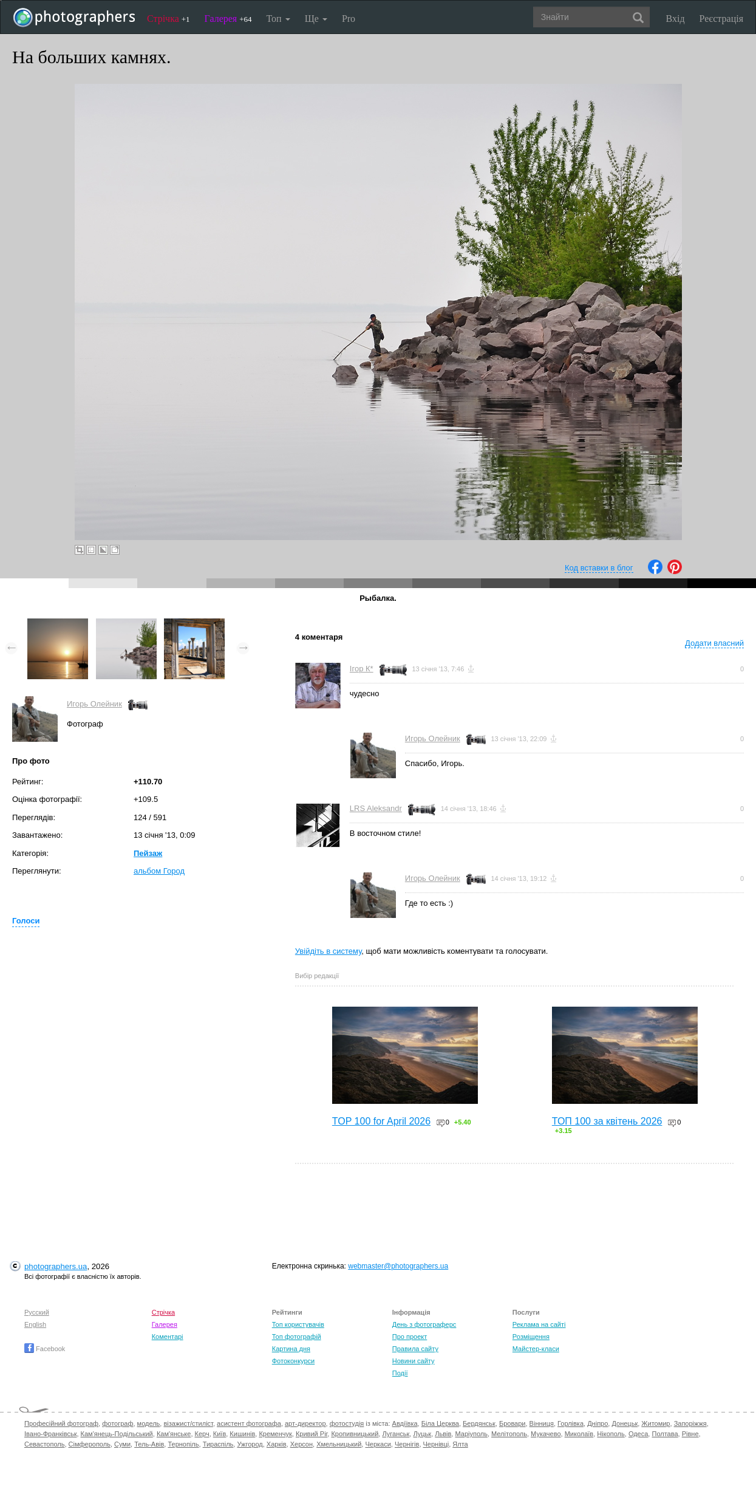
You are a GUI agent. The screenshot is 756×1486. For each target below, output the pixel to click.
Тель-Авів (149, 1444)
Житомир (655, 1423)
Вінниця (542, 1423)
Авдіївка (405, 1423)
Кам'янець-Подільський (117, 1433)
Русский (36, 1312)
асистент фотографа (249, 1423)
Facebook (44, 1348)
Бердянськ (479, 1423)
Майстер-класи (536, 1348)
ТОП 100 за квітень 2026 (607, 1121)
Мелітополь (509, 1433)
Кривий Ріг (311, 1433)
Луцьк (422, 1433)
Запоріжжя (690, 1423)
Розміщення (531, 1336)
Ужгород (249, 1444)
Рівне (690, 1433)
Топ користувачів (298, 1324)
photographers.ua (55, 1266)
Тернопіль (183, 1444)
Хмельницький (338, 1444)
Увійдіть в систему (328, 951)
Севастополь (44, 1444)
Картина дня (291, 1348)
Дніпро (597, 1423)
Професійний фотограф (61, 1423)
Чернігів (407, 1444)
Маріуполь (471, 1433)
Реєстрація (721, 18)
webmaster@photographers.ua (398, 1266)
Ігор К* (361, 668)
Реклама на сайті (539, 1324)
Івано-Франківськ (50, 1433)
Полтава (665, 1433)
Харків (277, 1444)
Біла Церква (440, 1423)
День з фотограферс (424, 1324)
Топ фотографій (296, 1336)
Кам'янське (174, 1433)
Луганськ (395, 1433)
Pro (348, 18)
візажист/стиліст (188, 1423)
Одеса (638, 1433)
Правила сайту (415, 1348)
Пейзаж (148, 853)
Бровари (512, 1423)
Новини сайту (413, 1360)
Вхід (675, 18)
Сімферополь (90, 1444)
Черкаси (377, 1444)
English (35, 1324)
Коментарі (167, 1336)
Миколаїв (579, 1433)
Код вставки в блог (599, 567)
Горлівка (570, 1423)
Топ (278, 18)
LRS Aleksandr (376, 808)
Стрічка (168, 18)
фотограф (117, 1423)
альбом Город (159, 870)
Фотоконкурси (293, 1360)
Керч (202, 1433)
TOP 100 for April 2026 (381, 1121)
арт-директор (305, 1423)
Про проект (409, 1336)
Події (400, 1373)
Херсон (301, 1444)
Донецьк (624, 1423)
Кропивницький (354, 1433)
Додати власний (714, 643)
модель (148, 1423)
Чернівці (436, 1444)
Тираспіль (218, 1444)
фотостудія (347, 1423)
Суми (122, 1444)
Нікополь (610, 1433)
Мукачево (545, 1433)
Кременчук (275, 1433)
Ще (316, 18)
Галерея (228, 18)
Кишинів (242, 1433)
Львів (443, 1433)
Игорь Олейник (94, 703)
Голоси (25, 920)
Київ (219, 1433)
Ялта (460, 1444)
